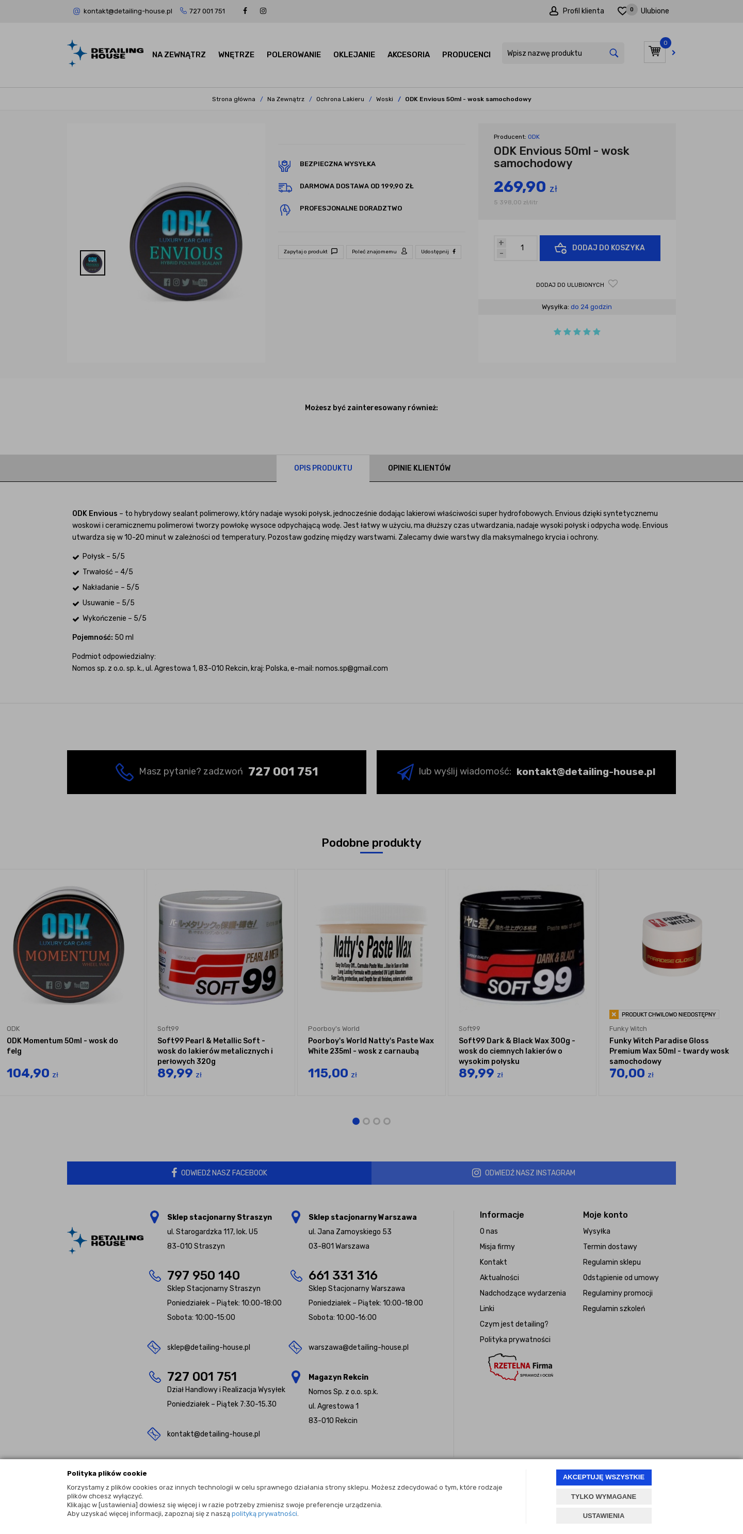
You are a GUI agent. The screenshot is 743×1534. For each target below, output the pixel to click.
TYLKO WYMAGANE (603, 1496)
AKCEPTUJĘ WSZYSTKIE (603, 1477)
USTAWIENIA (604, 1516)
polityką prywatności (264, 1513)
